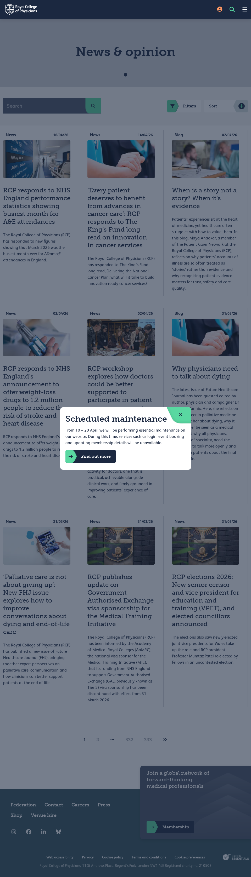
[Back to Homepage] (63, 9)
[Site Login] (219, 9)
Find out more (88, 456)
